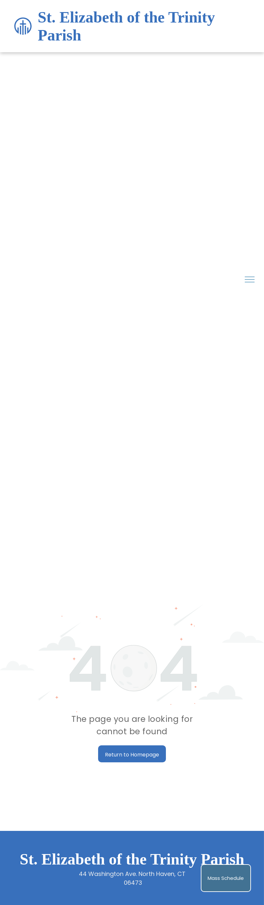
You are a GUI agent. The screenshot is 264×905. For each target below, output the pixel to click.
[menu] (249, 279)
